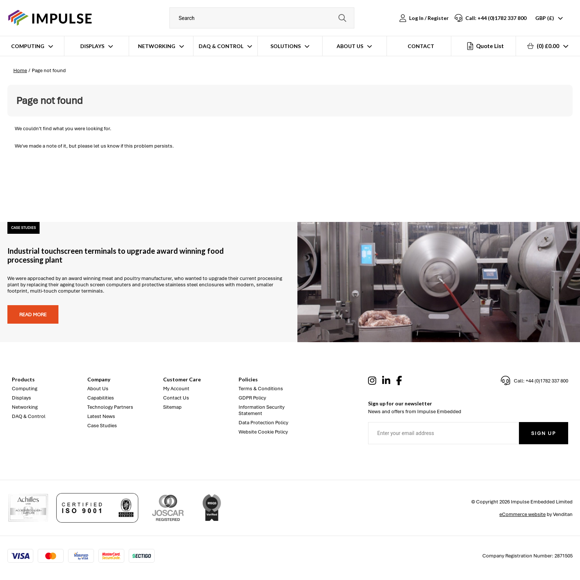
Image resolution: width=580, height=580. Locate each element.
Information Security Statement (261, 410)
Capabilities (100, 398)
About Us (350, 46)
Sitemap (172, 407)
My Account (176, 388)
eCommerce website (522, 514)
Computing (27, 46)
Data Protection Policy (263, 422)
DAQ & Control (221, 46)
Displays (92, 46)
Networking (156, 46)
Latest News (101, 416)
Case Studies (102, 425)
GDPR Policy (252, 398)
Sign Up (543, 433)
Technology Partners (110, 407)
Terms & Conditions (261, 388)
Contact (421, 46)
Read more (33, 314)
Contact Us (176, 398)
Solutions (285, 46)
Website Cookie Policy (263, 432)
